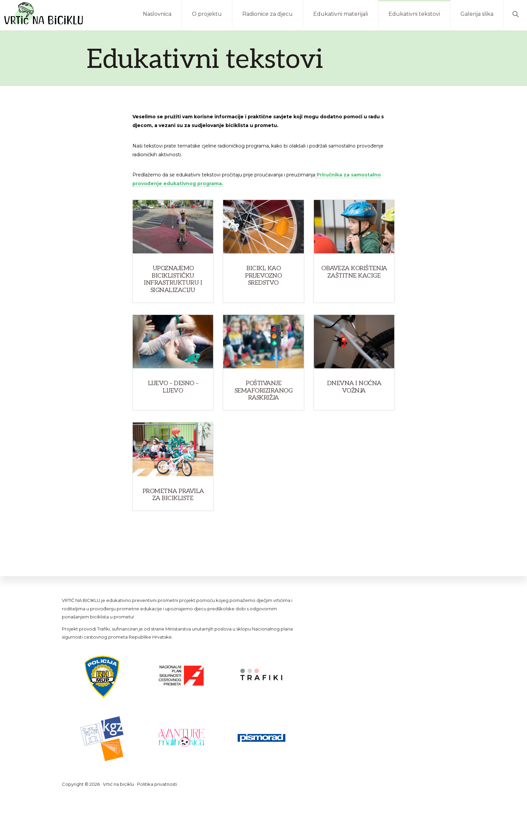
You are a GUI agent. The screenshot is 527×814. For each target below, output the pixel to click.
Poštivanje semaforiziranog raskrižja (264, 390)
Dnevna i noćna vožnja (354, 387)
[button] (515, 13)
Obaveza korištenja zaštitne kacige (354, 272)
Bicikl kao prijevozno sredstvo (263, 275)
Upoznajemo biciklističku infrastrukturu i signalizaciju (173, 279)
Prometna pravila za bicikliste (173, 495)
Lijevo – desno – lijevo (173, 387)
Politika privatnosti (157, 784)
